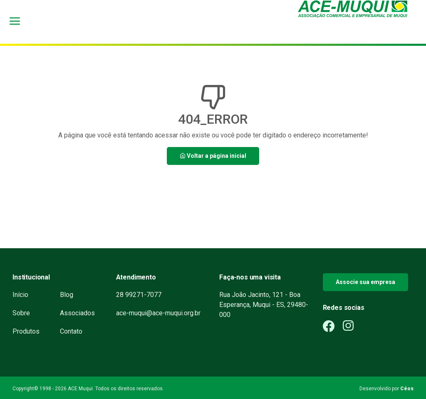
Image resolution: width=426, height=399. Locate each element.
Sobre (21, 313)
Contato (71, 331)
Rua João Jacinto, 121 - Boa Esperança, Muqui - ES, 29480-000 (263, 305)
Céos (407, 389)
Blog (66, 295)
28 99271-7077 (138, 295)
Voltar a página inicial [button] (213, 155)
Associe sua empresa (365, 282)
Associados (77, 313)
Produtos (26, 331)
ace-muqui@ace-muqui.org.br (158, 313)
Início (20, 295)
